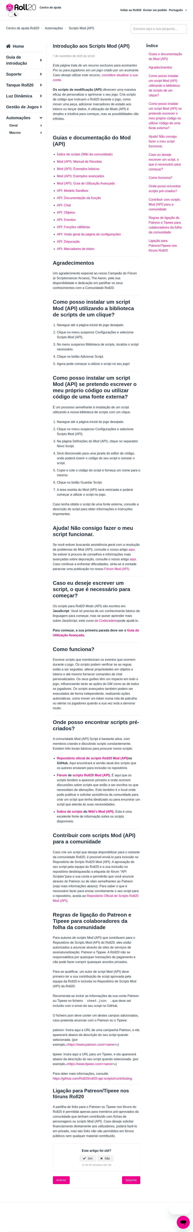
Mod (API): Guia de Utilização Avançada (86, 183)
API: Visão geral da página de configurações (89, 234)
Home (18, 46)
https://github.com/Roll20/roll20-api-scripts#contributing (92, 1078)
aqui (132, 549)
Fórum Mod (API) (116, 569)
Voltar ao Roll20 (131, 10)
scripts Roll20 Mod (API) (91, 775)
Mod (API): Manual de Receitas (79, 161)
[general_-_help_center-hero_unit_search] (159, 29)
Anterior (61, 1180)
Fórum (62, 775)
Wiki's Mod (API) (101, 811)
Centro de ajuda (50, 7)
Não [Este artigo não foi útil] (107, 1158)
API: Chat (64, 205)
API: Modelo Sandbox (72, 190)
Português (176, 10)
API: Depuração (68, 241)
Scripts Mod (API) (81, 28)
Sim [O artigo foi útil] (90, 1158)
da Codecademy (106, 620)
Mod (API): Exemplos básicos (78, 169)
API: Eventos (66, 219)
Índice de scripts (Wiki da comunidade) (85, 154)
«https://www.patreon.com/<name (90, 1044)
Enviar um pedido (155, 10)
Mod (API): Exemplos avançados (80, 176)
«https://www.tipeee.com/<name (89, 1064)
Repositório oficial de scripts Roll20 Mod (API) (92, 758)
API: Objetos (66, 212)
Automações (54, 28)
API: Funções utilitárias (73, 227)
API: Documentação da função (79, 198)
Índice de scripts (70, 811)
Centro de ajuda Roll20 (22, 28)
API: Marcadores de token (75, 249)
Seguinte (131, 1180)
